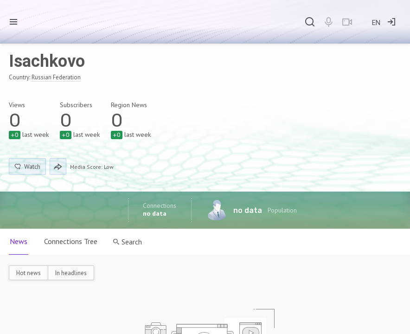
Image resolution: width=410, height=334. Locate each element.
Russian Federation (56, 77)
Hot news (28, 273)
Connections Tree (70, 241)
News (18, 241)
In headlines (71, 273)
